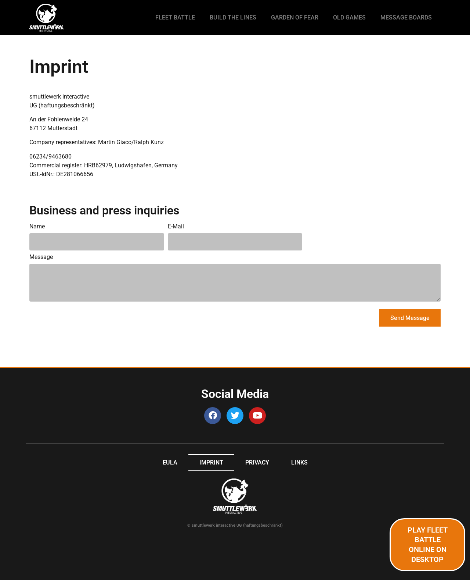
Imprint (211, 462)
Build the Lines (233, 17)
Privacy (257, 462)
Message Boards (406, 17)
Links (299, 462)
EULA (170, 462)
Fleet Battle (175, 17)
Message (41, 257)
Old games (349, 17)
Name (37, 227)
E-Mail (176, 227)
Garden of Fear (294, 17)
